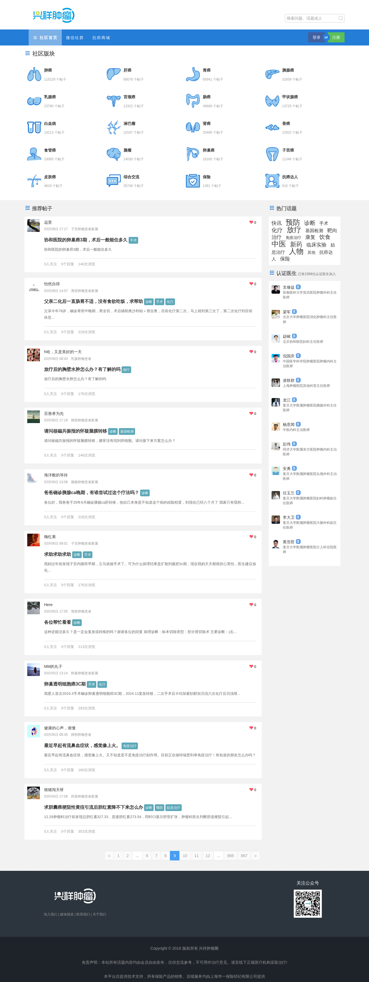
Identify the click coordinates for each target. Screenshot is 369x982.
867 (244, 855)
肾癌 (207, 123)
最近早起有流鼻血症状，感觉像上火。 (82, 745)
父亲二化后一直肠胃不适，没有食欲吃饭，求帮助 (93, 301)
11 (196, 855)
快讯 (277, 223)
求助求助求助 (57, 554)
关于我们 (99, 914)
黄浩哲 (291, 542)
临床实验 (316, 245)
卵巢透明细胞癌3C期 (65, 684)
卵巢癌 (209, 150)
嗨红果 (50, 537)
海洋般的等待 (56, 475)
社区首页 (45, 37)
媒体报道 (67, 914)
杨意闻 (291, 424)
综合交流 (131, 177)
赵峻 (290, 336)
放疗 (126, 370)
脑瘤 (127, 150)
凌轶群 (291, 380)
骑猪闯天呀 (54, 789)
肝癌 (127, 70)
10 (185, 855)
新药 (296, 244)
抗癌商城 (101, 37)
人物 (296, 251)
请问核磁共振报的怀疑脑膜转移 (75, 431)
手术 (133, 240)
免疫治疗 (129, 746)
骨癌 (286, 123)
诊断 (148, 302)
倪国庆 (291, 356)
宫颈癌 (129, 97)
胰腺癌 (288, 70)
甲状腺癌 (290, 97)
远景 (48, 222)
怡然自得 (52, 284)
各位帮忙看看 (57, 622)
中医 (279, 244)
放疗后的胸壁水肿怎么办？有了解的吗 (82, 369)
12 (208, 855)
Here (48, 604)
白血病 (50, 123)
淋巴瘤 (129, 123)
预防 (159, 808)
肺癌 (48, 70)
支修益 (291, 287)
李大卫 (291, 517)
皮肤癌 (50, 177)
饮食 (325, 237)
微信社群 (75, 37)
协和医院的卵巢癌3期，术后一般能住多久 (85, 239)
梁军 (290, 312)
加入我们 (50, 914)
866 (230, 855)
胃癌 (207, 70)
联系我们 (83, 914)
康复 (310, 237)
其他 (311, 252)
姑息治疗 (173, 808)
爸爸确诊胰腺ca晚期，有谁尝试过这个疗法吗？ (91, 492)
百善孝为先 (54, 413)
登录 (316, 37)
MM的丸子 (53, 666)
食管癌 (50, 150)
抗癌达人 (290, 177)
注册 (336, 37)
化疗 (170, 302)
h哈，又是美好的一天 (63, 352)
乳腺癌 (50, 97)
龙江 (290, 400)
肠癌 (207, 97)
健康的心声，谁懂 (60, 728)
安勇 (290, 468)
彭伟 (290, 444)
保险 (207, 177)
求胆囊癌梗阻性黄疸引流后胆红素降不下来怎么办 (93, 807)
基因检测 (127, 431)
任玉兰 (291, 493)
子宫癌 (288, 150)
